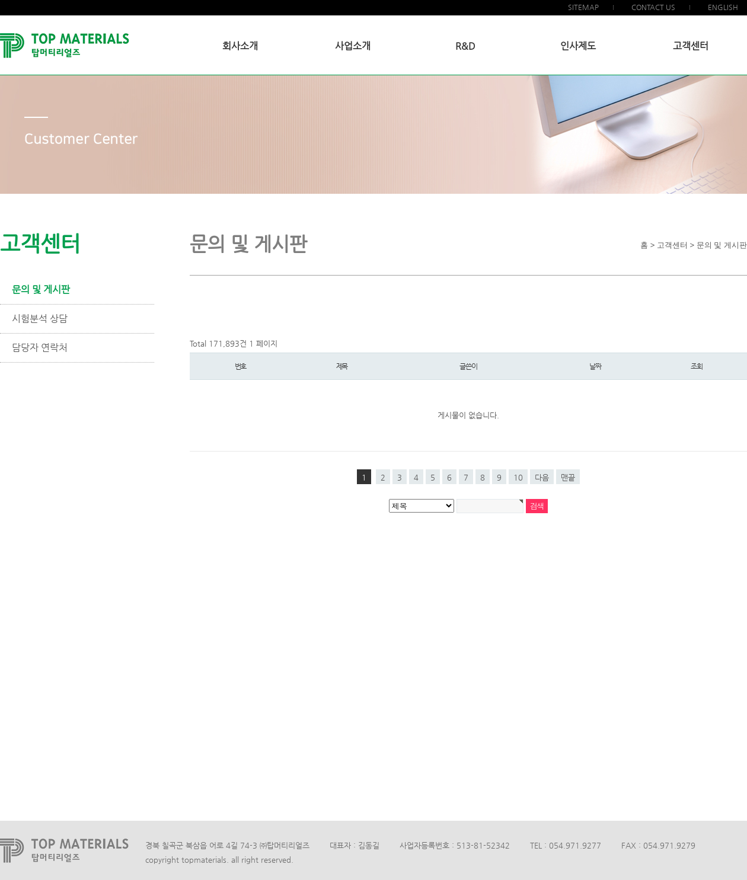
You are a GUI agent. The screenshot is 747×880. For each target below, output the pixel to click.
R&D (465, 46)
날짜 (595, 366)
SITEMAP (583, 7)
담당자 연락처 (40, 347)
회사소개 (240, 46)
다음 (542, 477)
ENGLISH (723, 7)
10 (518, 477)
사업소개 (353, 46)
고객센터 (690, 46)
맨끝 (568, 477)
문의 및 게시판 (41, 289)
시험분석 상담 (40, 318)
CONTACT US (653, 7)
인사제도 (578, 46)
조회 (697, 366)
